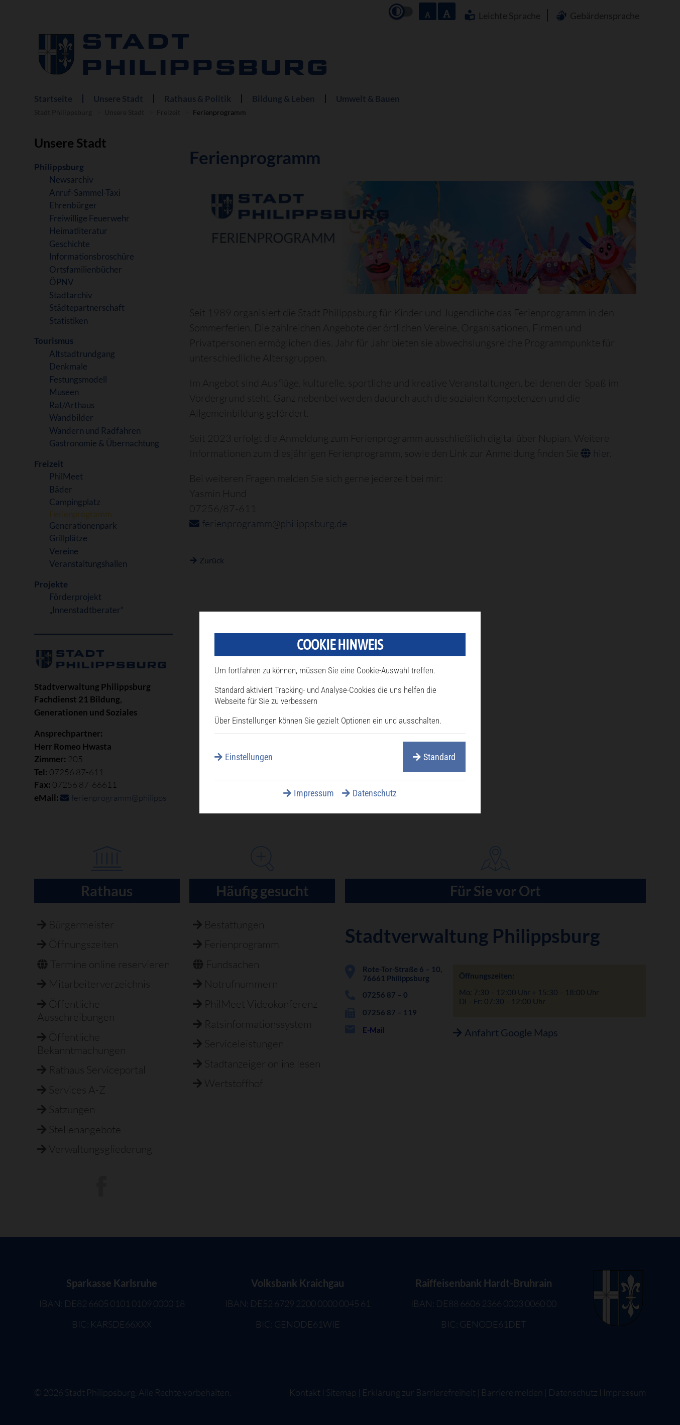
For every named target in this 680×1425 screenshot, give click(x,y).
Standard (439, 757)
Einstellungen (249, 757)
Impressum (314, 793)
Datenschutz (375, 793)
